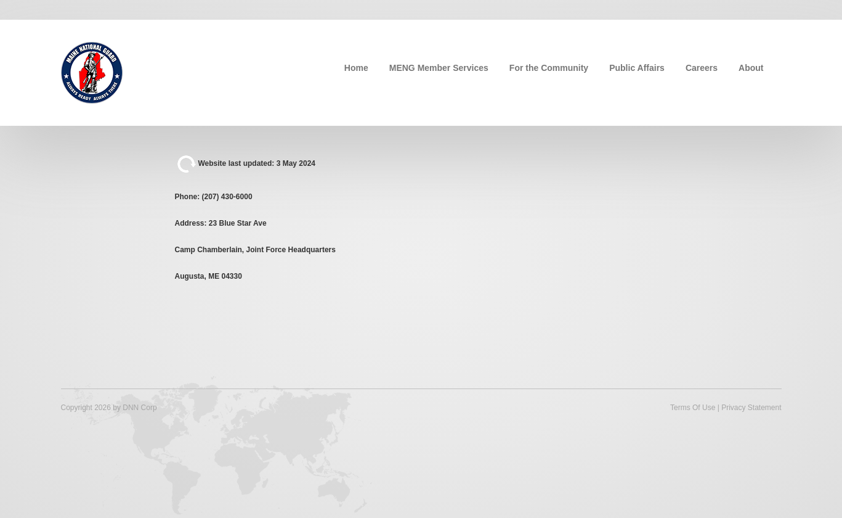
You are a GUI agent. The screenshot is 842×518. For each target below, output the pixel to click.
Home (356, 68)
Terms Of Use (692, 407)
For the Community (548, 68)
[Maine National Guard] (92, 71)
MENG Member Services (438, 68)
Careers (702, 68)
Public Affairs (637, 68)
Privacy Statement (751, 407)
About (751, 68)
